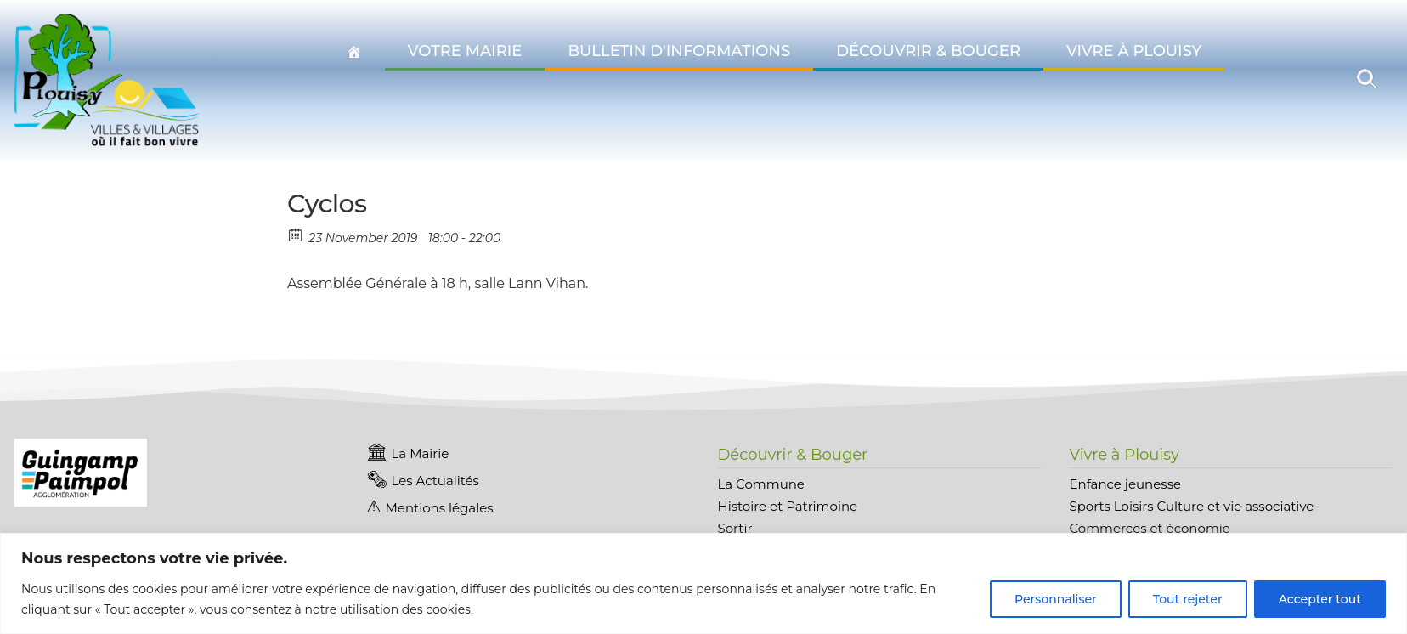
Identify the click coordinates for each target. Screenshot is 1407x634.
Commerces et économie (1149, 528)
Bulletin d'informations (679, 51)
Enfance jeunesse (1125, 484)
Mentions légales (440, 508)
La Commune (760, 484)
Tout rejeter (1188, 599)
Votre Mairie (465, 51)
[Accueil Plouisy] (354, 52)
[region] (703, 583)
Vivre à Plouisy (1133, 51)
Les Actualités (435, 481)
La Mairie (420, 453)
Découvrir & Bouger (928, 51)
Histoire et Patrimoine (787, 506)
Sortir (734, 528)
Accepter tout (1320, 599)
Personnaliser (1055, 599)
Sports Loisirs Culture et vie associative (1191, 506)
